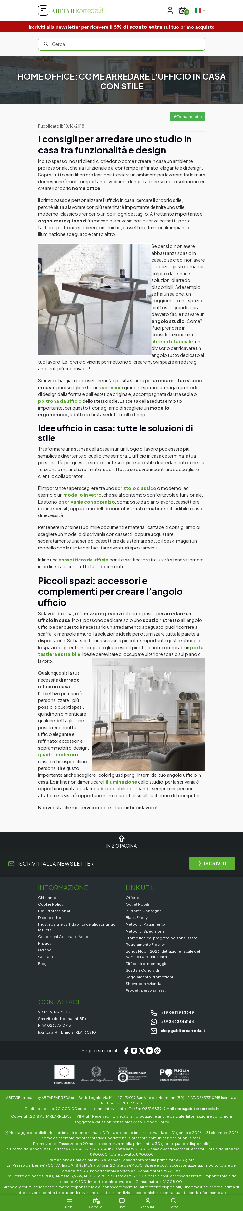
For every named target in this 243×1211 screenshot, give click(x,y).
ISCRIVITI (212, 863)
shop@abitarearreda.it (177, 1030)
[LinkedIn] (149, 1051)
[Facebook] (126, 1051)
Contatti (45, 956)
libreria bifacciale (172, 341)
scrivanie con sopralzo (88, 501)
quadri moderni (56, 754)
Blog (42, 963)
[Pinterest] (157, 1051)
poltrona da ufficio (60, 401)
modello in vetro (82, 495)
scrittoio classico (135, 488)
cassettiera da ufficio (83, 559)
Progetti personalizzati (146, 990)
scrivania (112, 387)
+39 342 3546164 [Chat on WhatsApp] (172, 1021)
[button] (173, 1200)
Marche (44, 949)
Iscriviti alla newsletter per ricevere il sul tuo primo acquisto (121, 26)
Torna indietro (188, 116)
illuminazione (121, 782)
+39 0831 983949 (172, 1012)
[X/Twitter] (142, 1051)
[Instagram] (134, 1051)
